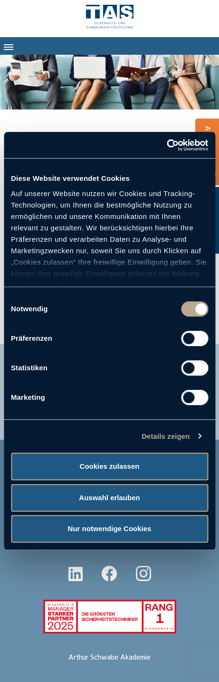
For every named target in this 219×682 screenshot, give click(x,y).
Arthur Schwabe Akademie (109, 657)
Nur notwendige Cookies (110, 528)
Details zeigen (166, 436)
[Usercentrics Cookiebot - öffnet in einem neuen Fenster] (166, 145)
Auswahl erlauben (109, 498)
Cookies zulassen (110, 466)
